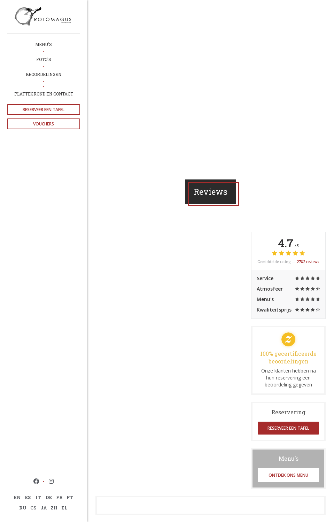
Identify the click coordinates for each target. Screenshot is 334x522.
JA (43, 508)
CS (33, 508)
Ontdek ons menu (288, 475)
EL (65, 508)
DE (49, 497)
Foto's (43, 59)
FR (59, 497)
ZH (54, 508)
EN (17, 497)
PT (70, 497)
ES (28, 497)
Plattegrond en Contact (43, 94)
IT (38, 497)
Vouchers (43, 124)
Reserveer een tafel (43, 110)
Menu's (43, 44)
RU (22, 508)
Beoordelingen (43, 74)
